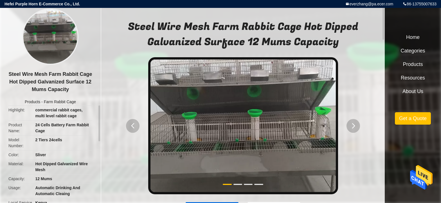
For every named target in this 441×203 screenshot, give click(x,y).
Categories (412, 51)
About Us (412, 91)
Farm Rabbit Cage (60, 102)
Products (32, 102)
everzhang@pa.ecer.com (371, 4)
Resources (413, 78)
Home (413, 37)
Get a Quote (413, 118)
